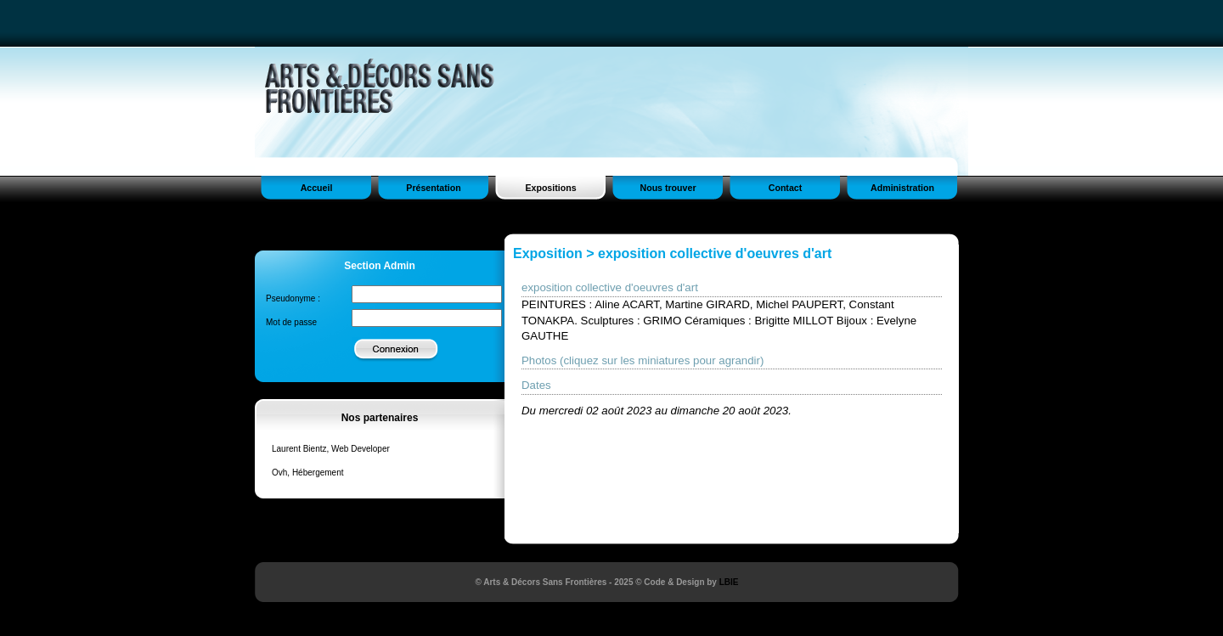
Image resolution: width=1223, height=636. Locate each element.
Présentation (433, 188)
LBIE (729, 582)
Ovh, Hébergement (308, 472)
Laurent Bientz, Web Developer (331, 448)
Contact (786, 188)
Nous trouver (668, 188)
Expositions (550, 188)
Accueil (317, 188)
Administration (902, 188)
